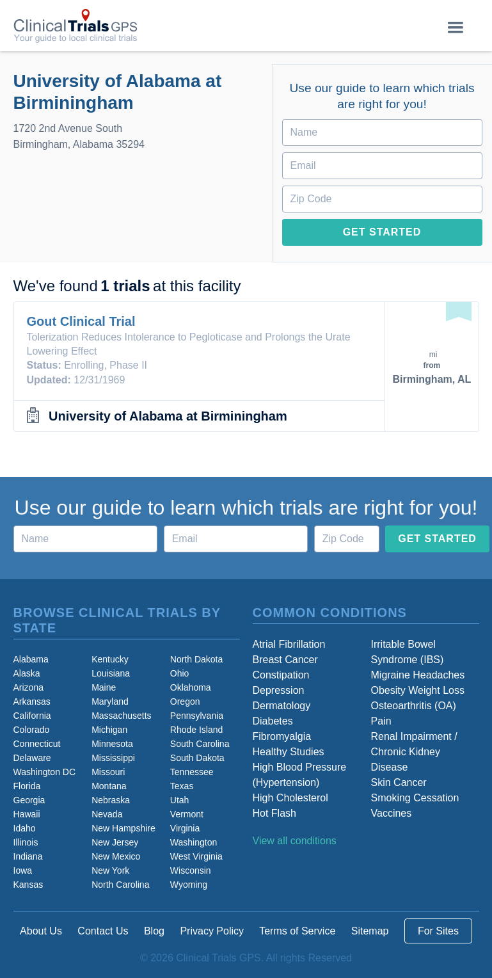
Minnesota (112, 744)
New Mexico (115, 856)
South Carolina (200, 744)
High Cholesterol (290, 797)
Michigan (109, 730)
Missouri (108, 772)
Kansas (28, 884)
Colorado (31, 730)
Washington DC (44, 772)
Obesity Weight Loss (417, 690)
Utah (179, 800)
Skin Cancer (399, 782)
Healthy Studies (288, 751)
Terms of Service (297, 931)
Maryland (110, 701)
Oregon (185, 701)
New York (110, 870)
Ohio (179, 673)
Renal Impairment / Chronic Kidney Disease (414, 752)
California (32, 715)
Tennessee (192, 772)
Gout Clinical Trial (81, 321)
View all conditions (295, 840)
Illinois (25, 842)
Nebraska (110, 800)
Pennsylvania (196, 715)
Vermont (186, 814)
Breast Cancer (285, 659)
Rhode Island (196, 730)
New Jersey (114, 842)
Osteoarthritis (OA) (413, 705)
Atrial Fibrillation (289, 644)
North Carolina (120, 884)
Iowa (23, 870)
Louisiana (110, 673)
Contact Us (102, 931)
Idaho (24, 828)
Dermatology (282, 705)
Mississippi (113, 758)
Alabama (31, 659)
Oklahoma (190, 687)
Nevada (106, 814)
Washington (193, 842)
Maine (103, 687)
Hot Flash (274, 813)
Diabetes (273, 721)
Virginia (185, 828)
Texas (182, 786)
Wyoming (188, 884)
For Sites (438, 931)
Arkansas (32, 701)
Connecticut (37, 744)
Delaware (32, 758)
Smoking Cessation (415, 797)
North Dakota (196, 659)
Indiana (28, 856)
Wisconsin (190, 870)
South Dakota (197, 758)
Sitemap (370, 931)
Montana (108, 786)
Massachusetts (121, 715)
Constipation (281, 674)
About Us (41, 931)
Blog (154, 931)
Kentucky (110, 659)
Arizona (28, 687)
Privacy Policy (212, 931)
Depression (279, 690)
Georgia (29, 800)
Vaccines (391, 813)
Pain (381, 721)
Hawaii (26, 814)
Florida (27, 786)
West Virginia (196, 856)
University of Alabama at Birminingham (168, 416)
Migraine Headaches (418, 674)
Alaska (26, 673)
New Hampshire (123, 828)
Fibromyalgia (282, 736)
